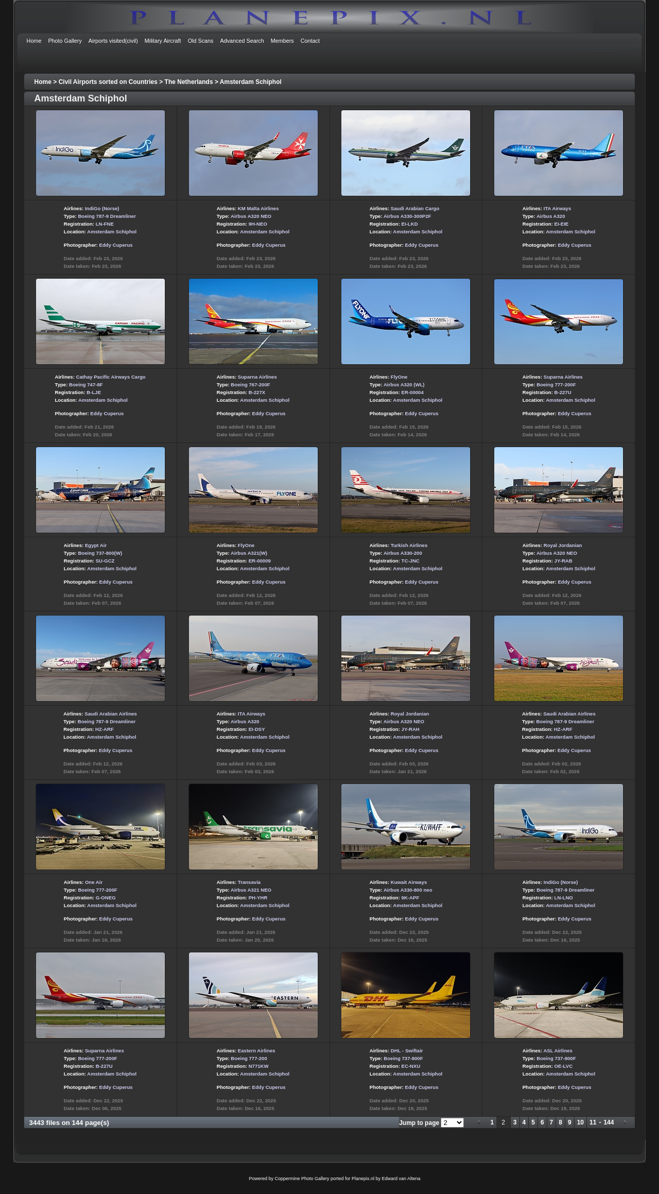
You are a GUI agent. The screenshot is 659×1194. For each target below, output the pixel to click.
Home (42, 82)
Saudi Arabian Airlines (110, 714)
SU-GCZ (105, 561)
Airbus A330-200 (403, 553)
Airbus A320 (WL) (404, 384)
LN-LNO (563, 897)
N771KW (259, 1066)
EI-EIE (561, 224)
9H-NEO (258, 224)
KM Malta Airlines (258, 208)
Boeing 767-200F (250, 384)
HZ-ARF (104, 729)
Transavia (249, 882)
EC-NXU (411, 1066)
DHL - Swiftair (407, 1050)
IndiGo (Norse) (102, 208)
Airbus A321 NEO (251, 890)
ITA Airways (557, 208)
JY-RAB (563, 561)
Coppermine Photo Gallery (301, 1178)
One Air (93, 882)
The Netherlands (189, 82)
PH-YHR (258, 897)
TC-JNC (411, 561)
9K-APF (411, 897)
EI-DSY (257, 729)
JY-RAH (411, 729)
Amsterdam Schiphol (251, 82)
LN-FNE (105, 224)
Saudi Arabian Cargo (415, 208)
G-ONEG (106, 897)
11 (592, 1122)
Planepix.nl (363, 1178)
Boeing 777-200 (249, 1058)
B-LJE (93, 392)
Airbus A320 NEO (251, 216)
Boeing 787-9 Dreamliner (107, 216)
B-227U (562, 392)
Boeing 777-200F (556, 384)
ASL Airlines (558, 1050)
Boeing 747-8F (86, 384)
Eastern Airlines (256, 1050)
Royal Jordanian (563, 545)
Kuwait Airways (409, 882)
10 (580, 1122)
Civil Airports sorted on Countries (108, 82)
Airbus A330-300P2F (407, 216)
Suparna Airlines (257, 377)
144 (608, 1122)
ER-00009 (260, 561)
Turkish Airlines (409, 545)
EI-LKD (410, 224)
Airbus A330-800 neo (408, 890)
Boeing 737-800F (403, 1058)
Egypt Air (96, 545)
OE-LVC (563, 1066)
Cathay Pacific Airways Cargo (111, 377)
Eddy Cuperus (116, 245)
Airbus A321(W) (249, 553)
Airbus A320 (550, 216)
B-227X (257, 392)
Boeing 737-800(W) (100, 553)
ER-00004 (413, 392)
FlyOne (399, 377)
